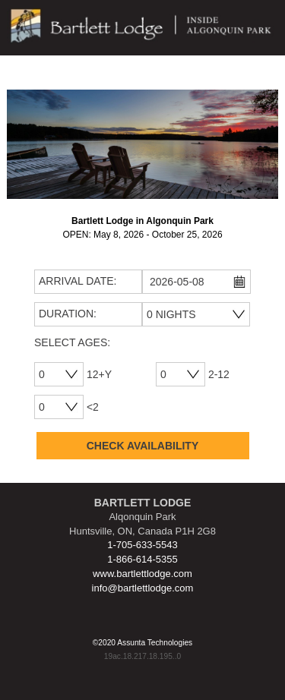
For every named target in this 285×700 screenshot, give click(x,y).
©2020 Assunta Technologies (142, 643)
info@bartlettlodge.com (143, 588)
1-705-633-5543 (142, 544)
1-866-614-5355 (142, 559)
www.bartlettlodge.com (142, 573)
